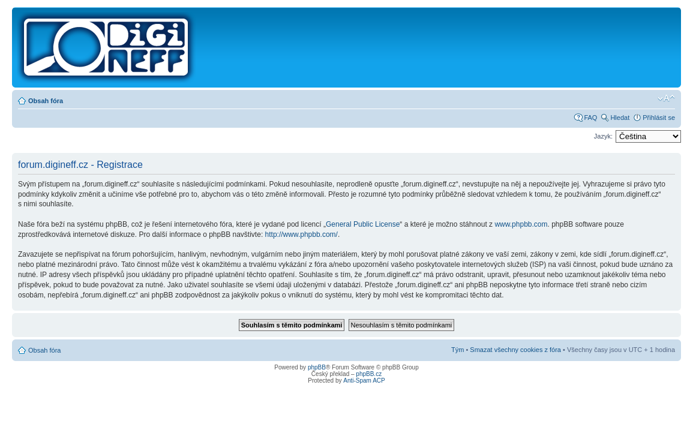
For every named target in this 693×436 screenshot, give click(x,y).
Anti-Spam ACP (364, 380)
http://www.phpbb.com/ (301, 234)
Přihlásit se (659, 117)
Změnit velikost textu (666, 98)
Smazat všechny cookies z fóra (515, 349)
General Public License (363, 224)
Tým (457, 349)
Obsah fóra (45, 100)
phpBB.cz (369, 374)
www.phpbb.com (520, 224)
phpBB (317, 367)
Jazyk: (603, 136)
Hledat (619, 117)
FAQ (590, 117)
